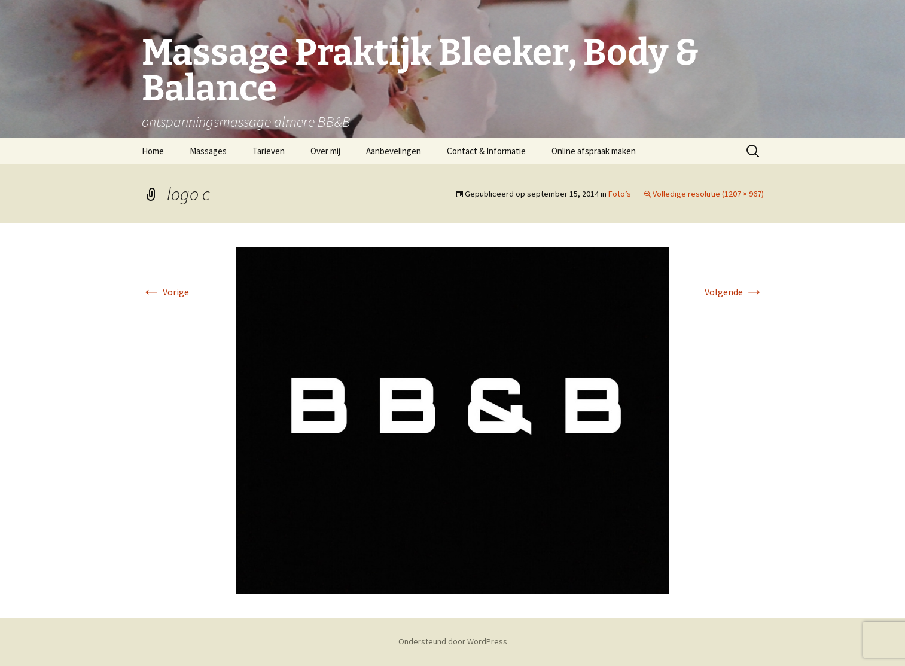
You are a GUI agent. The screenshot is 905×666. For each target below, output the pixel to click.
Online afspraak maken (593, 151)
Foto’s (619, 193)
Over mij (325, 151)
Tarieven (268, 151)
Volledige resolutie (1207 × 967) (708, 193)
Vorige (165, 292)
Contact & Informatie (486, 151)
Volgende (734, 292)
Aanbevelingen (393, 151)
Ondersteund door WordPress (452, 641)
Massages (208, 151)
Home (153, 151)
